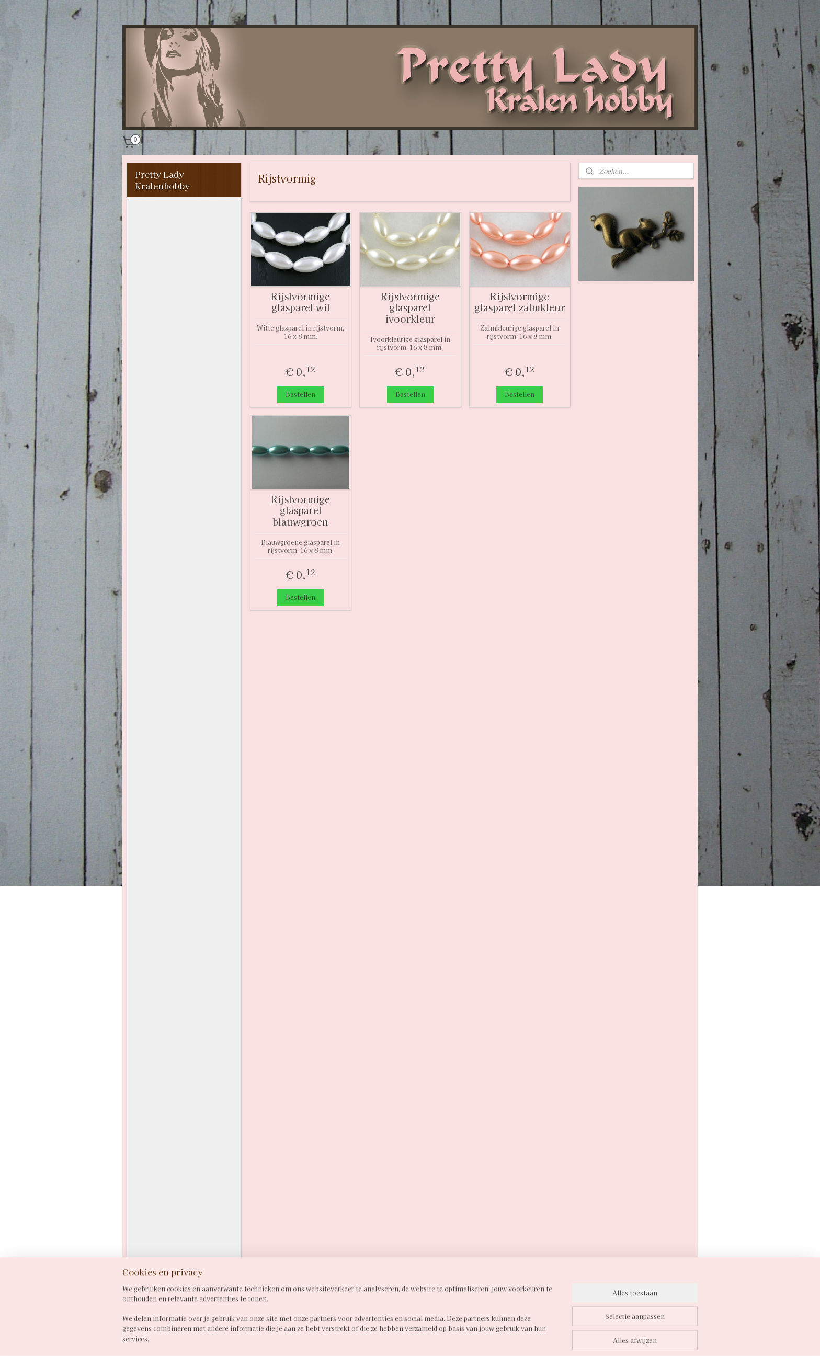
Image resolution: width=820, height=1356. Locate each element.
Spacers (151, 891)
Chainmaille (161, 909)
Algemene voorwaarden (163, 245)
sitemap (388, 1336)
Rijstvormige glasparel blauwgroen (300, 511)
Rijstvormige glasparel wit (300, 302)
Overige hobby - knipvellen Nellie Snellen (172, 1140)
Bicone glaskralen (182, 407)
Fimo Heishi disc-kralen (180, 500)
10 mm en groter (186, 627)
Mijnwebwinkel (533, 1336)
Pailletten (156, 1292)
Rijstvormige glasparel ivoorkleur (409, 308)
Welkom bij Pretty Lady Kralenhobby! (176, 218)
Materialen (158, 971)
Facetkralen (169, 460)
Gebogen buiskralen (186, 522)
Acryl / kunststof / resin (183, 385)
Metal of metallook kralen (183, 720)
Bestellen (300, 394)
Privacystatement (172, 266)
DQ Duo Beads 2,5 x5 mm (187, 782)
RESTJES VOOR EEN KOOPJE (178, 1020)
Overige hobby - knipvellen (168, 1109)
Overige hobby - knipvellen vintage (174, 1244)
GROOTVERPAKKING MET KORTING (180, 994)
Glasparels (166, 557)
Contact (151, 284)
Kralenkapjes (163, 954)
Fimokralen (168, 477)
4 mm (163, 574)
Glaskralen (167, 539)
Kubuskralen (171, 697)
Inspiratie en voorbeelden (162, 333)
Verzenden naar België (183, 301)
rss (408, 1336)
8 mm (163, 609)
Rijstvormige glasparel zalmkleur (519, 302)
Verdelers (156, 874)
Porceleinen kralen (184, 742)
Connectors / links (174, 839)
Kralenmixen (171, 680)
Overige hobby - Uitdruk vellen (168, 1270)
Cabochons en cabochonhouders (173, 931)
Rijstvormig (176, 645)
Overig (158, 803)
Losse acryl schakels (178, 856)
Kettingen (156, 1060)
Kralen (149, 363)
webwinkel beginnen (444, 1336)
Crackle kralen (175, 442)
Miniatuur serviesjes (179, 1042)
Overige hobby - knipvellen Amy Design (168, 1175)
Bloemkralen (171, 425)
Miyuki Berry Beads (185, 759)
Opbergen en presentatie (162, 1082)
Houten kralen (174, 662)
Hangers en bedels (173, 821)
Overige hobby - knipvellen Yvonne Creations (175, 1212)
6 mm (163, 592)
